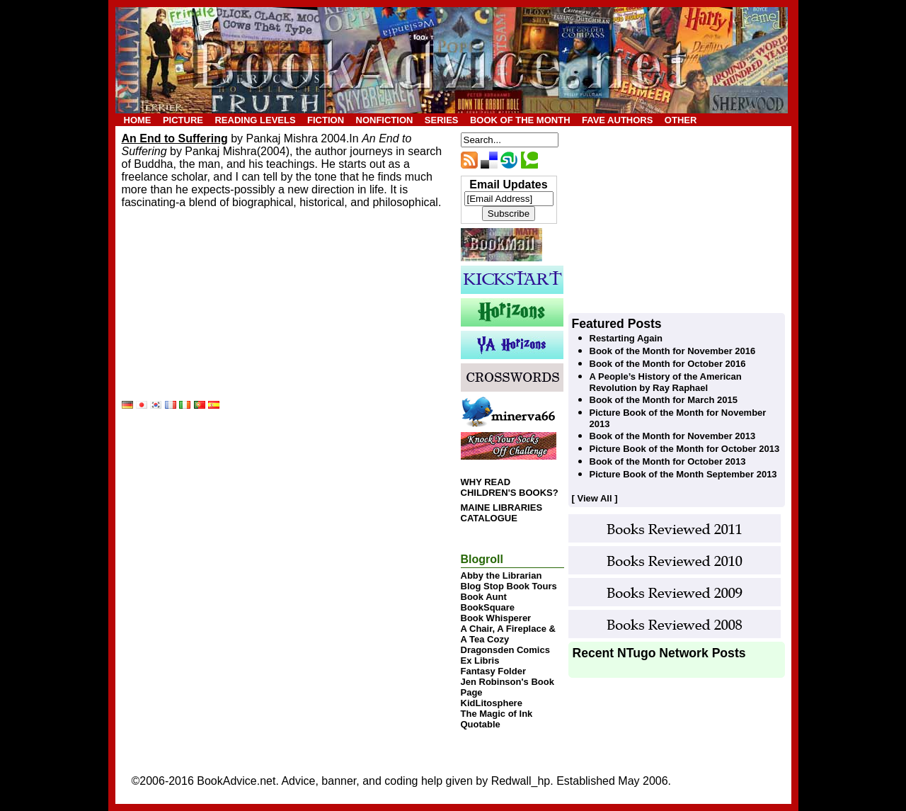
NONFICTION (384, 120)
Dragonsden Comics (505, 650)
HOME (137, 120)
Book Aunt (484, 596)
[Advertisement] (228, 310)
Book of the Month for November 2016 (673, 351)
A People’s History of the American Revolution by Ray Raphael (666, 382)
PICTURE (183, 120)
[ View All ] (595, 498)
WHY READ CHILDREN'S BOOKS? (509, 487)
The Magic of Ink (497, 713)
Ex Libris (480, 660)
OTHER (681, 120)
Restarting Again (626, 338)
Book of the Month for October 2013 (668, 461)
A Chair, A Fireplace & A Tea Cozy (508, 634)
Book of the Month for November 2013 (673, 436)
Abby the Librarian (501, 575)
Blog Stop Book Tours (509, 586)
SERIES (442, 120)
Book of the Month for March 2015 (664, 400)
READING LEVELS (254, 120)
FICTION (325, 120)
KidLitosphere (491, 703)
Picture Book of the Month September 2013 (683, 474)
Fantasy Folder (493, 671)
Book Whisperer (496, 618)
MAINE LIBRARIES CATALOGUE (502, 512)
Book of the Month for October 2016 (668, 363)
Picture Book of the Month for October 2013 (685, 448)
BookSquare (488, 607)
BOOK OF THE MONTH (520, 120)
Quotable (480, 724)
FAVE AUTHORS (617, 120)
